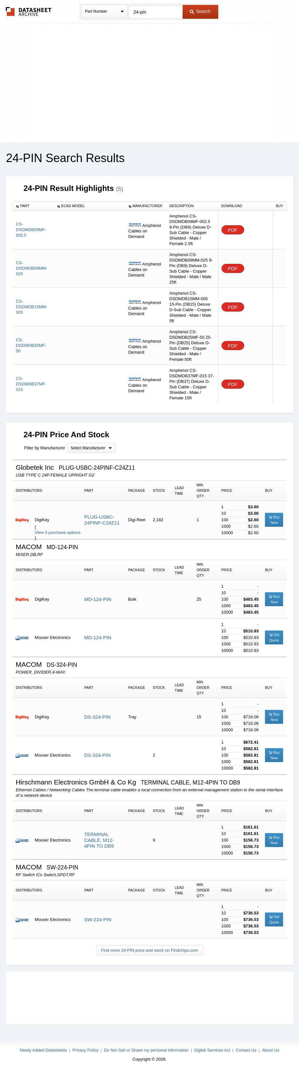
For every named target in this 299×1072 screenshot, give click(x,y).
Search (200, 11)
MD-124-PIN (97, 599)
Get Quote (274, 637)
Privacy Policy (85, 1050)
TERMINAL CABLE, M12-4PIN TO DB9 (99, 840)
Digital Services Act (212, 1050)
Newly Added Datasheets (43, 1050)
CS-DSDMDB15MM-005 (31, 307)
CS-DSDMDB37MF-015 (31, 384)
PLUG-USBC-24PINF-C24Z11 (102, 519)
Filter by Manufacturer (44, 447)
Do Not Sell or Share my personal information (146, 1050)
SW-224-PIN (98, 919)
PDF (233, 230)
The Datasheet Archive (29, 11)
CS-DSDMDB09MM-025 (31, 268)
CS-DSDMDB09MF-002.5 (31, 230)
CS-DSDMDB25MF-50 (31, 345)
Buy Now (274, 519)
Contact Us (246, 1050)
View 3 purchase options (57, 532)
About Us (270, 1050)
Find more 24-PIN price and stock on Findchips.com (149, 950)
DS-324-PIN (97, 717)
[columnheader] (33, 206)
